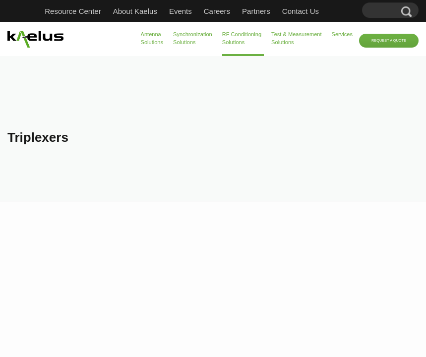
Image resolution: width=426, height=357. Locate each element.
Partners (256, 11)
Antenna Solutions (152, 38)
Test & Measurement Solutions (296, 38)
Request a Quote (388, 40)
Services (342, 34)
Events (180, 11)
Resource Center (73, 11)
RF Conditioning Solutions (241, 38)
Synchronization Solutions (192, 38)
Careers (217, 11)
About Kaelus (135, 11)
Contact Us (300, 11)
